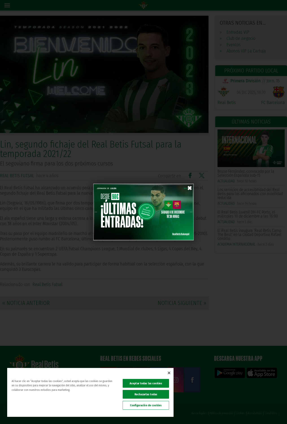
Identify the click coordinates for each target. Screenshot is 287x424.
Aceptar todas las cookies (146, 383)
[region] (90, 392)
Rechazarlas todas (146, 394)
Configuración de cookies (146, 405)
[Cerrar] (169, 373)
